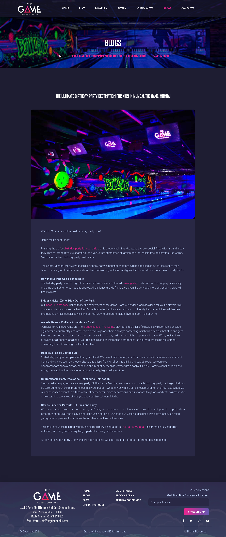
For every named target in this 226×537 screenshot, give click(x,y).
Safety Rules (124, 490)
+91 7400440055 (55, 516)
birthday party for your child (81, 248)
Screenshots (144, 8)
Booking (101, 8)
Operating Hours (94, 505)
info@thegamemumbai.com (55, 521)
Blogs (167, 8)
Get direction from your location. (188, 495)
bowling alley (130, 283)
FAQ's (86, 500)
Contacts (187, 8)
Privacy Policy (125, 495)
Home (65, 8)
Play (82, 8)
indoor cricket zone (57, 305)
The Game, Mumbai (132, 426)
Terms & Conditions (128, 500)
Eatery (122, 8)
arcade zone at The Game (98, 326)
